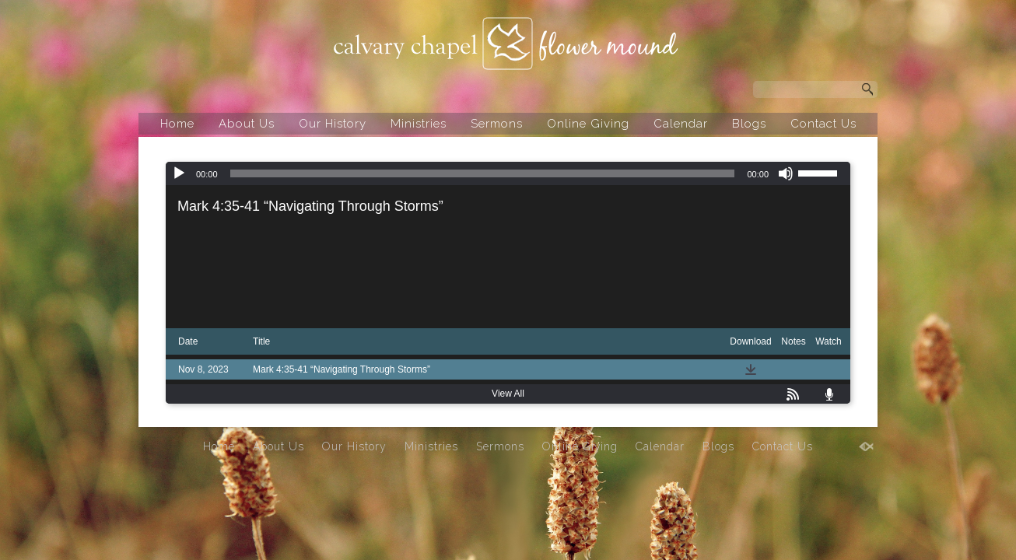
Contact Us (823, 124)
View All (508, 393)
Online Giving (588, 124)
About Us (247, 124)
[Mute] (786, 173)
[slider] (482, 173)
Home (177, 124)
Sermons (497, 124)
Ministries (419, 124)
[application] (508, 173)
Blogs (749, 124)
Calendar (680, 124)
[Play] (179, 173)
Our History (332, 124)
